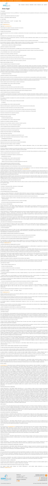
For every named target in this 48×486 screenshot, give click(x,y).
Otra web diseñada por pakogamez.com (6, 483)
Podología (23, 4)
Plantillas (27, 4)
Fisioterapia (31, 4)
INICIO (19, 4)
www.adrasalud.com (8, 26)
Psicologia (39, 4)
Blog (42, 4)
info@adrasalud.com (6, 24)
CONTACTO (45, 4)
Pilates (35, 4)
